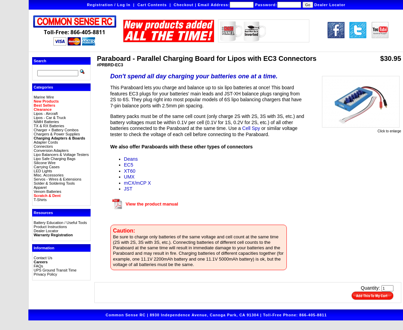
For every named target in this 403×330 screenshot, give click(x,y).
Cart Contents (152, 5)
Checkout (183, 5)
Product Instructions (50, 227)
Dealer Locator (330, 5)
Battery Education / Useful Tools (60, 223)
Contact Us (43, 258)
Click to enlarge (361, 129)
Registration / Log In (108, 5)
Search (40, 61)
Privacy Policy (45, 274)
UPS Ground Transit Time (55, 270)
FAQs (38, 266)
